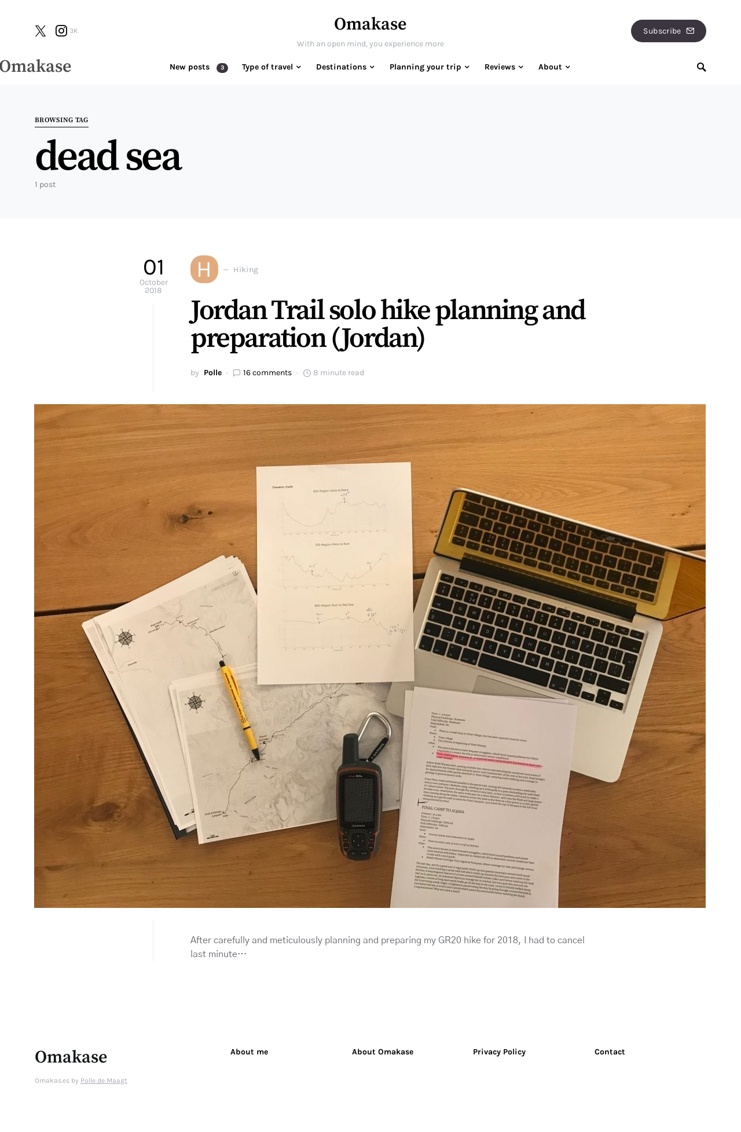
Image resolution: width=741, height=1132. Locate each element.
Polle (213, 373)
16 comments (267, 373)
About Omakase (382, 1052)
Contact (610, 1052)
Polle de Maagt (103, 1080)
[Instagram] (67, 30)
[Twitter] (40, 30)
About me (249, 1052)
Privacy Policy (499, 1052)
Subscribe (668, 31)
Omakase (370, 24)
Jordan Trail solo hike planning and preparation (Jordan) (387, 325)
